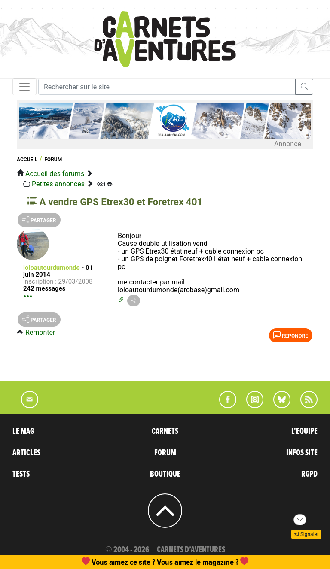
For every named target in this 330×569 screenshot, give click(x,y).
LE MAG (23, 431)
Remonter (40, 332)
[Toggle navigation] (24, 86)
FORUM (165, 452)
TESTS (21, 474)
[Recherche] (167, 87)
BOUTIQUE (165, 474)
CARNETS (165, 431)
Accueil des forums (54, 173)
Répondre (290, 335)
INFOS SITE (302, 452)
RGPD (309, 474)
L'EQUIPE (304, 431)
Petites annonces (58, 184)
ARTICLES (26, 452)
